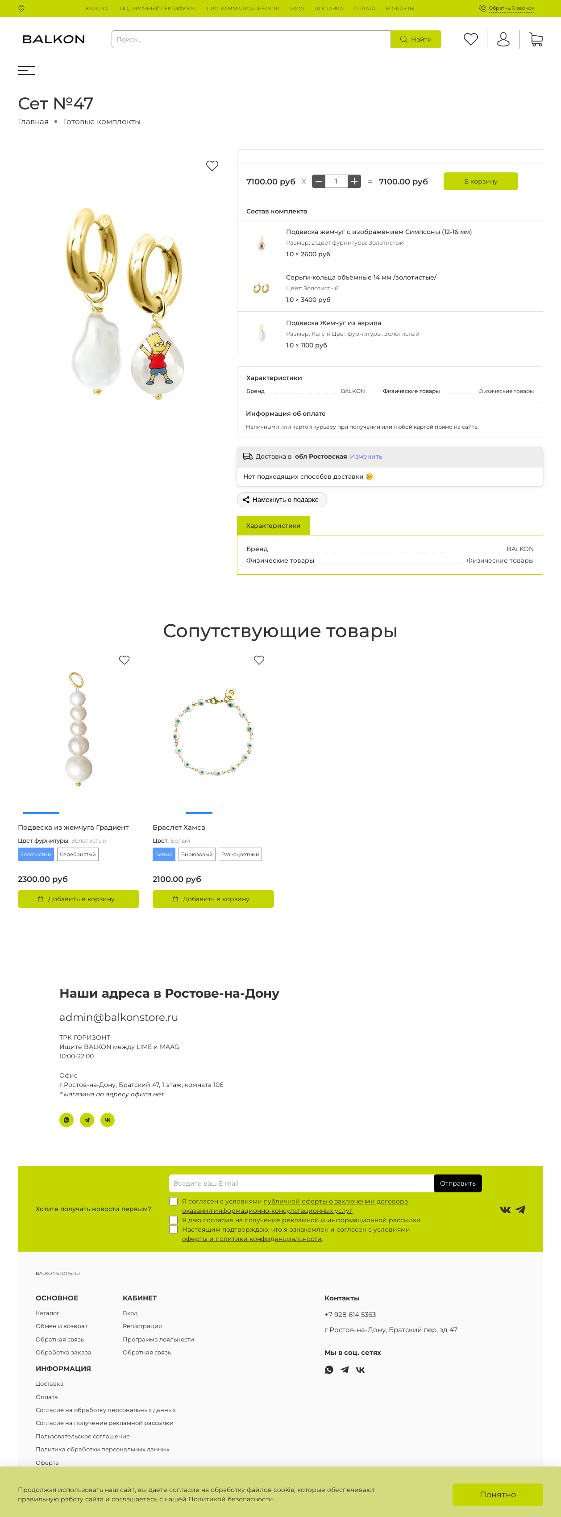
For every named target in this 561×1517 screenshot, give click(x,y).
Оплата (47, 1397)
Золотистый (36, 854)
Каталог (47, 1313)
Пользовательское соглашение (83, 1436)
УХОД (297, 8)
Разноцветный (240, 854)
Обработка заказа (63, 1352)
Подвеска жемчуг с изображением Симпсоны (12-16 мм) (379, 232)
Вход (130, 1313)
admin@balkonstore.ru (118, 1008)
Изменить (366, 456)
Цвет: (171, 841)
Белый (164, 854)
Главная (33, 121)
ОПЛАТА (364, 8)
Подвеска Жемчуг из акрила (333, 323)
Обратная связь (60, 1339)
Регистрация (142, 1326)
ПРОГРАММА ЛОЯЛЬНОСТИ (243, 8)
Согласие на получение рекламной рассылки (105, 1423)
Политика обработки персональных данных (103, 1449)
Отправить (458, 1183)
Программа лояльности (158, 1339)
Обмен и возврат (61, 1326)
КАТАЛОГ (98, 8)
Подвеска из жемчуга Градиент (73, 828)
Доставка (50, 1383)
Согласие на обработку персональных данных (106, 1410)
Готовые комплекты (102, 121)
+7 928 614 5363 (350, 1314)
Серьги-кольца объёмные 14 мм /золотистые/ (361, 277)
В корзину (481, 181)
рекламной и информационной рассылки (351, 1220)
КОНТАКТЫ (400, 8)
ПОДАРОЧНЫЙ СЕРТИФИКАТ (158, 8)
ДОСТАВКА (329, 8)
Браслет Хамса (179, 828)
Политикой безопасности (230, 1499)
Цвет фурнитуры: (62, 841)
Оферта (47, 1462)
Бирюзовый (197, 854)
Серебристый (78, 854)
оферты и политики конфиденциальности (252, 1239)
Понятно (498, 1494)
